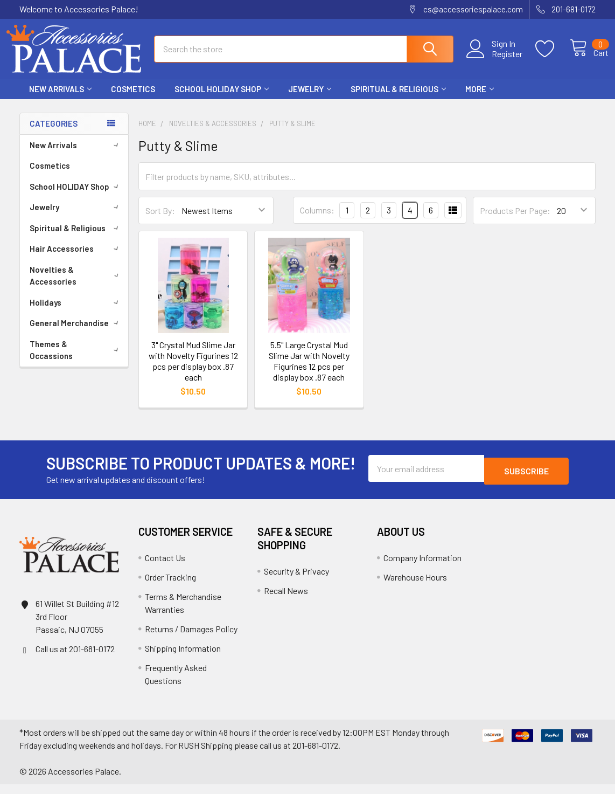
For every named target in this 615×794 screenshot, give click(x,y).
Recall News (286, 600)
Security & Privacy (296, 581)
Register (495, 60)
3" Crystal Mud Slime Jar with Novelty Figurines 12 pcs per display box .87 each (193, 370)
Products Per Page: (515, 220)
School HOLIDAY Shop (221, 98)
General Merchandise (76, 332)
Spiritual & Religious (398, 98)
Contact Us (165, 567)
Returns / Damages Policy (191, 638)
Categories (54, 133)
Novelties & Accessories (76, 285)
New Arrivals (60, 98)
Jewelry (309, 98)
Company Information (422, 567)
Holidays (76, 312)
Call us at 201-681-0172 (75, 658)
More (479, 98)
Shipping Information (183, 658)
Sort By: (160, 220)
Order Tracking (170, 587)
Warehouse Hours (415, 587)
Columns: (317, 220)
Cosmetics (133, 98)
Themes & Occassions (76, 360)
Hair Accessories (76, 258)
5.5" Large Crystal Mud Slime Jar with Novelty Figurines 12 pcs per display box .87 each (309, 370)
